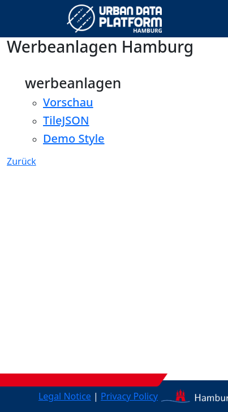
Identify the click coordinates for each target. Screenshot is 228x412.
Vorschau (68, 102)
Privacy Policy (129, 396)
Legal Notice (64, 396)
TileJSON (66, 120)
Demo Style (74, 138)
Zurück (21, 161)
